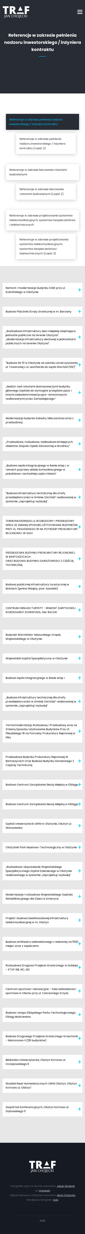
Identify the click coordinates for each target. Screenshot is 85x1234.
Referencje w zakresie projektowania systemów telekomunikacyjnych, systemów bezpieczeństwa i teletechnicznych (42, 220)
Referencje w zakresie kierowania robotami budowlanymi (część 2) (41, 191)
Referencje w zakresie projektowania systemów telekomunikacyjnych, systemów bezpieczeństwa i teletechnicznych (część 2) (43, 246)
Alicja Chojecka (66, 1195)
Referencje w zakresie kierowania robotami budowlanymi (38, 172)
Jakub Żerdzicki (66, 1186)
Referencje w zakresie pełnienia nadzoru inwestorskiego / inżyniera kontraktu (36, 122)
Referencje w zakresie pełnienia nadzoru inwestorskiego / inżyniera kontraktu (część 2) (42, 143)
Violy (55, 1200)
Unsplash (44, 1190)
